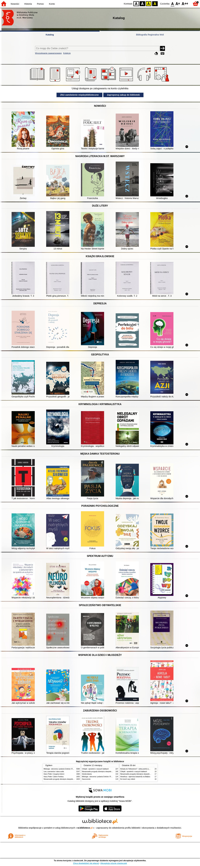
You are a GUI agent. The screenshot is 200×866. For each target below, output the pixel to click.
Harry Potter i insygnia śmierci (54, 774)
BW (142, 3)
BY (154, 3)
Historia (28, 4)
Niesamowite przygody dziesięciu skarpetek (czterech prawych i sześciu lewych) (71, 779)
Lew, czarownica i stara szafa (54, 771)
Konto (52, 4)
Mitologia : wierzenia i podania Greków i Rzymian (61, 769)
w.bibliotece (85, 828)
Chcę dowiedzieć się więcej (86, 863)
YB (148, 3)
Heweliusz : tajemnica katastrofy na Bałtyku (135, 776)
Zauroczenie (86, 779)
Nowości (15, 4)
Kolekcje (67, 53)
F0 (172, 3)
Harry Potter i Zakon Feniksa (53, 776)
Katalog (50, 34)
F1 (177, 3)
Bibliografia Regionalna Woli (150, 34)
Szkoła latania (87, 774)
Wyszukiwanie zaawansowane (48, 53)
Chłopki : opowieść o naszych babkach (95, 769)
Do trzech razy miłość (127, 779)
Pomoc (40, 4)
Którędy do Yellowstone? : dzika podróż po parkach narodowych (142, 769)
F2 (184, 3)
